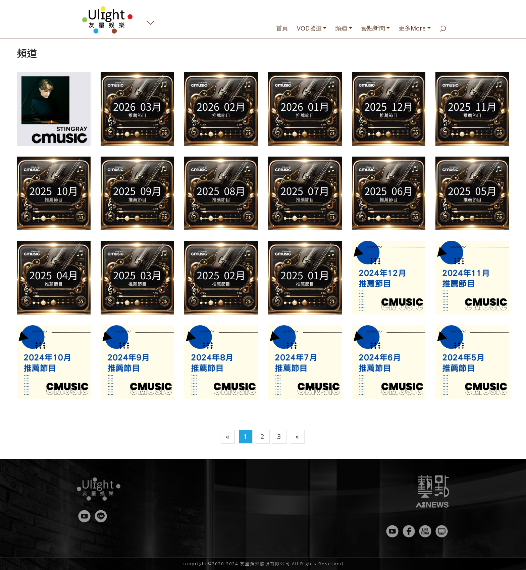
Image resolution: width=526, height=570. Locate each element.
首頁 (282, 28)
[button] (54, 109)
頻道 (341, 28)
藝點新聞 (373, 28)
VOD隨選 (309, 28)
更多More (412, 28)
